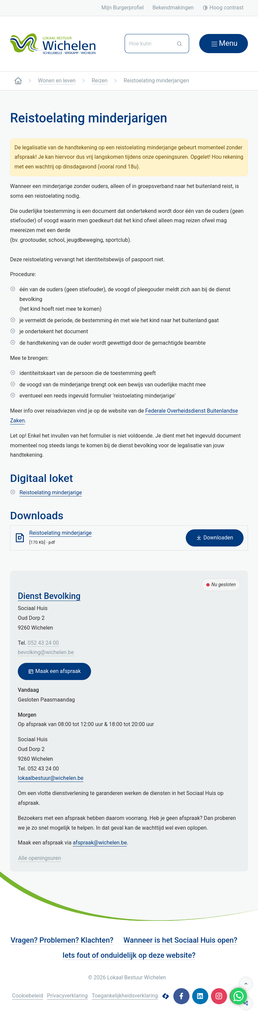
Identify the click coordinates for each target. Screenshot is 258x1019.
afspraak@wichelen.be (100, 842)
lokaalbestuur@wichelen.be (50, 778)
